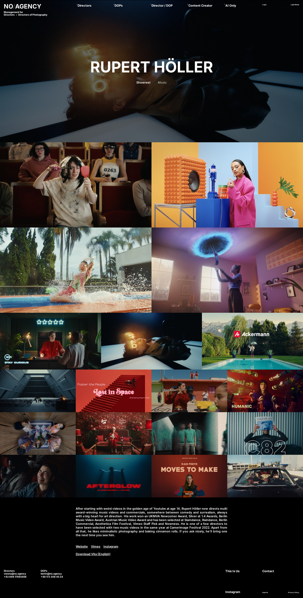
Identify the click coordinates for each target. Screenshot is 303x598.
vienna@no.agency (15, 573)
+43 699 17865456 (15, 576)
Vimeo (95, 546)
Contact (268, 571)
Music (162, 82)
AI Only (230, 5)
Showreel (143, 82)
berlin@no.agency (51, 573)
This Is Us (232, 571)
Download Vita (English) (93, 554)
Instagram (110, 546)
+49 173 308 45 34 (52, 576)
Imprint (265, 593)
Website (82, 546)
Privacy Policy (293, 593)
